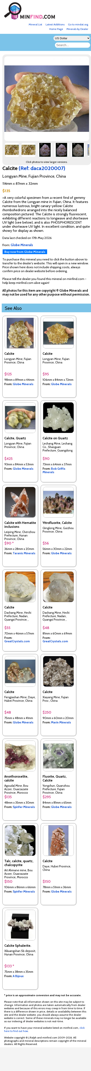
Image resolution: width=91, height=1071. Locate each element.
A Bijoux (18, 976)
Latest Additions (55, 24)
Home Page (56, 29)
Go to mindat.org (78, 24)
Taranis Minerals (24, 553)
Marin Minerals (61, 722)
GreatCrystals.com (17, 641)
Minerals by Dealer (77, 29)
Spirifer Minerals (24, 807)
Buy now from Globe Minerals (24, 251)
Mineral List (35, 24)
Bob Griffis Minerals (54, 470)
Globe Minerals (23, 384)
